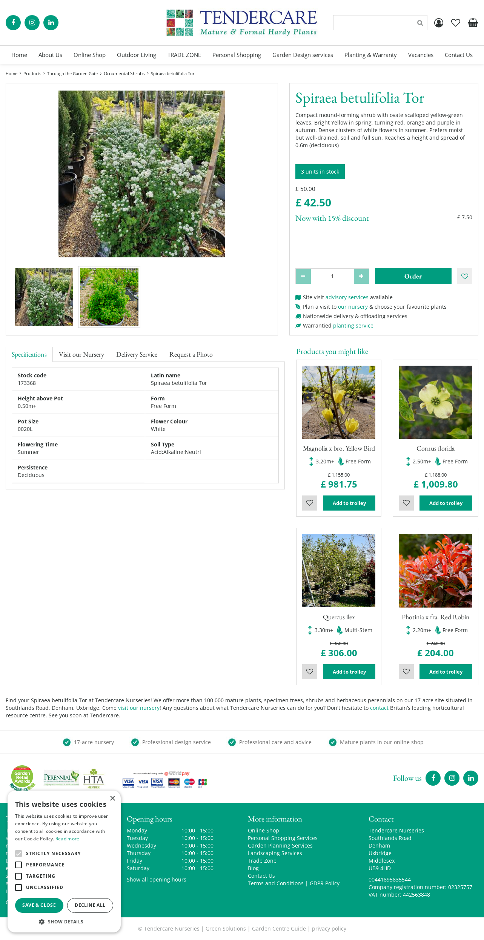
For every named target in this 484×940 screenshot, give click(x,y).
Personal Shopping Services (283, 838)
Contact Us (261, 875)
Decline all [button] (90, 905)
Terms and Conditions (276, 883)
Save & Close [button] (39, 905)
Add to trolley (349, 503)
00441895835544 (390, 879)
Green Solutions (226, 928)
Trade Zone (262, 860)
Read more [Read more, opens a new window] (67, 838)
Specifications (29, 354)
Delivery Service (136, 354)
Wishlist (309, 503)
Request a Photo (191, 354)
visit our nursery (139, 707)
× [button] (112, 799)
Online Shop (263, 830)
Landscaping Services (275, 853)
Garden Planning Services (280, 845)
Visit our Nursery (81, 354)
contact (379, 707)
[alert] (64, 861)
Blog (253, 868)
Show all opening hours (156, 879)
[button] (64, 921)
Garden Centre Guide (279, 928)
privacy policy (329, 928)
